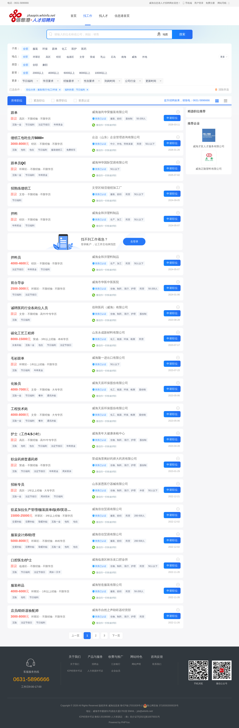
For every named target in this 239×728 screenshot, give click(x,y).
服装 (35, 48)
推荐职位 (60, 100)
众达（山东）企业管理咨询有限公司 (116, 137)
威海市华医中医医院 (105, 282)
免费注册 (210, 3)
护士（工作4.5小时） (26, 434)
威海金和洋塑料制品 (105, 213)
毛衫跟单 (17, 358)
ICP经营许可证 (74, 671)
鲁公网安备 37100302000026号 (161, 705)
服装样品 (17, 585)
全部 (25, 48)
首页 (74, 15)
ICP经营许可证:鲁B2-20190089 (95, 716)
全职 (35, 64)
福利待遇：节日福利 (75, 89)
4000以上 (53, 72)
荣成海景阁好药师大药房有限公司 (114, 458)
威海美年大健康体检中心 (108, 433)
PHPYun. (125, 722)
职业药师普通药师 (24, 459)
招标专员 (17, 484)
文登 (82, 56)
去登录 (134, 241)
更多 (222, 56)
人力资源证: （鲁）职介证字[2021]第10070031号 (135, 716)
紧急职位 (38, 100)
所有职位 (16, 100)
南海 (123, 56)
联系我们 (156, 664)
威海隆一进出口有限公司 (108, 357)
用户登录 (198, 3)
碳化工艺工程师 (22, 333)
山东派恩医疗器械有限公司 (110, 483)
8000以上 (84, 72)
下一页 (116, 635)
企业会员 (115, 671)
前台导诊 (17, 283)
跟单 (54, 48)
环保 (45, 48)
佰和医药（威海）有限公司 (110, 307)
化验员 (16, 383)
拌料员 (16, 257)
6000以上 (69, 72)
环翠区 (36, 56)
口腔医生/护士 (21, 560)
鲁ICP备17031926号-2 (131, 705)
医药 (83, 48)
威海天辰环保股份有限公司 (110, 383)
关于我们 (74, 664)
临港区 (70, 56)
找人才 (103, 15)
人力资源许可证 (95, 671)
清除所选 (223, 89)
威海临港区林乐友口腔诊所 (110, 559)
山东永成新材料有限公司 (108, 332)
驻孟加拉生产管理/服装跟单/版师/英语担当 (42, 510)
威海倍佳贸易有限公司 (107, 509)
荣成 (92, 56)
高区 (48, 56)
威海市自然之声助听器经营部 (111, 610)
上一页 (75, 635)
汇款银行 (115, 664)
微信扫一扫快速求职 (106, 125)
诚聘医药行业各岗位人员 (29, 308)
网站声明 (136, 664)
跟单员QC (18, 163)
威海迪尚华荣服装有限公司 (110, 112)
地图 (165, 34)
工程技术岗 (19, 409)
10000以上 (101, 72)
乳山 (102, 56)
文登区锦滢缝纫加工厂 (107, 187)
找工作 (87, 15)
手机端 (188, 3)
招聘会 (95, 664)
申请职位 (172, 117)
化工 (64, 48)
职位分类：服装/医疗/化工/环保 (41, 89)
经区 (58, 56)
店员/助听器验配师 (25, 611)
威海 (134, 56)
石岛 (113, 56)
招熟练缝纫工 (21, 188)
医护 (74, 48)
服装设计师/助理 (23, 535)
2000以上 (38, 72)
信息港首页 (122, 15)
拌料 (14, 213)
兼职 (45, 64)
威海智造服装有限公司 (107, 584)
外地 (144, 56)
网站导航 (222, 3)
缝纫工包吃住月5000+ (27, 138)
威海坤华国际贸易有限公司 (110, 162)
